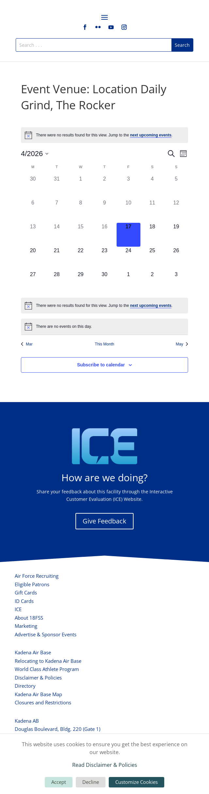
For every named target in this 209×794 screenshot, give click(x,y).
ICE (18, 609)
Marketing (26, 626)
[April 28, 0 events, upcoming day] (57, 282)
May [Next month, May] (182, 344)
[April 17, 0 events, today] (128, 235)
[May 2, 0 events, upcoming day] (152, 282)
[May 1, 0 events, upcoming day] (128, 282)
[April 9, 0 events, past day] (104, 211)
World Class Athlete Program (47, 669)
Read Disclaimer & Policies (104, 764)
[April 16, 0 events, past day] (104, 235)
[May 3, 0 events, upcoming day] (176, 282)
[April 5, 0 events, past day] (176, 187)
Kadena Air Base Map (38, 694)
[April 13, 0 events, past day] (33, 235)
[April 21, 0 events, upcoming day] (57, 259)
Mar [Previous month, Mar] (27, 344)
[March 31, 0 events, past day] (57, 187)
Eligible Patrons (32, 584)
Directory (25, 685)
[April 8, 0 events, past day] (80, 211)
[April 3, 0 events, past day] (128, 187)
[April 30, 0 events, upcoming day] (104, 282)
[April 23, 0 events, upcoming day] (104, 259)
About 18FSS (29, 617)
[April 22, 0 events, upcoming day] (80, 259)
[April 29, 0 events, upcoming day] (80, 282)
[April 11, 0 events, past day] (152, 211)
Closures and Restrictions (43, 702)
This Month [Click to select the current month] (104, 344)
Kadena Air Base (33, 652)
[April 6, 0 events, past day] (33, 211)
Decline (90, 782)
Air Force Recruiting (36, 576)
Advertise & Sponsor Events (45, 634)
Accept (58, 782)
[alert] (104, 135)
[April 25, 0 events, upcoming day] (152, 259)
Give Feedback (104, 521)
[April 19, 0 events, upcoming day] (176, 235)
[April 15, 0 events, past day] (80, 235)
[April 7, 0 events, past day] (57, 211)
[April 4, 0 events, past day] (152, 187)
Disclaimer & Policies (38, 677)
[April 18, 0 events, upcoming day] (152, 235)
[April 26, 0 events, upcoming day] (176, 259)
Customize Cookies (136, 782)
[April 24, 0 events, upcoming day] (128, 259)
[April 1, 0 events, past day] (80, 187)
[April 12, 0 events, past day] (176, 211)
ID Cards (24, 601)
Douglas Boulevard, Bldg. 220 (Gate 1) (57, 729)
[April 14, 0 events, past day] (57, 235)
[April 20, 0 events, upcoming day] (33, 259)
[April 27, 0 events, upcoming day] (33, 282)
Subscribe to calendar (101, 364)
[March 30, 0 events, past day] (33, 187)
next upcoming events (150, 135)
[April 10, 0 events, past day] (128, 211)
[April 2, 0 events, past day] (104, 187)
